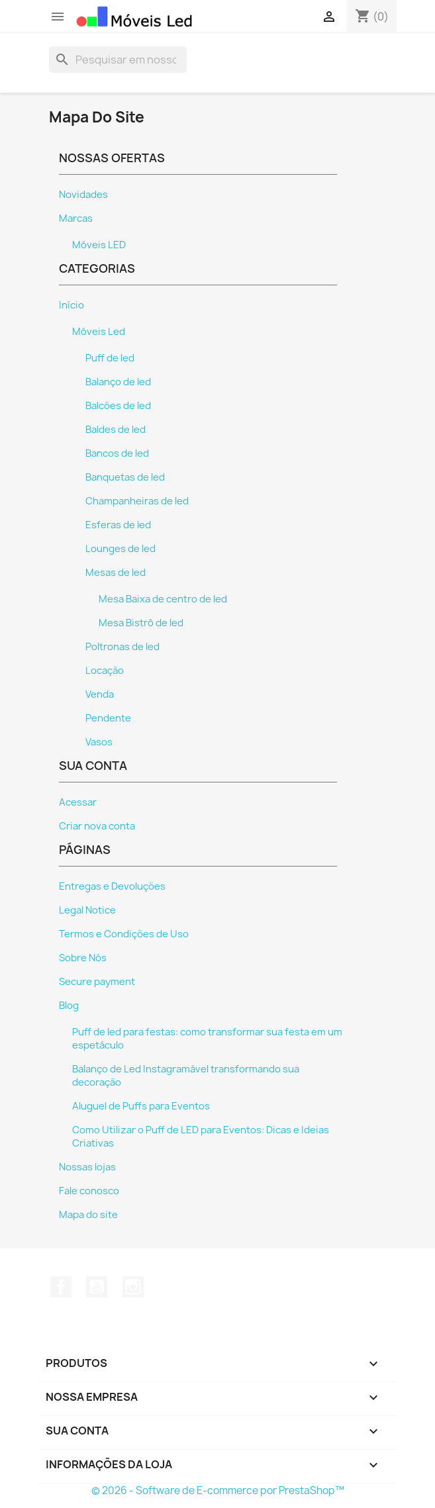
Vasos (99, 742)
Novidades (83, 194)
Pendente (108, 718)
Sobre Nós (83, 958)
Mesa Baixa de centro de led (163, 599)
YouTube (96, 1286)
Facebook (61, 1286)
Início (71, 305)
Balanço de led (118, 382)
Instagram (133, 1286)
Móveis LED (99, 245)
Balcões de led (118, 405)
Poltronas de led (122, 646)
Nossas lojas (87, 1167)
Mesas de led (115, 572)
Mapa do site (88, 1214)
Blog (69, 1005)
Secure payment (97, 981)
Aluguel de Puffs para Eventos (141, 1106)
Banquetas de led (125, 477)
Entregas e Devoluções (112, 886)
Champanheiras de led (137, 501)
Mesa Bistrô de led (141, 623)
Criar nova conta (97, 826)
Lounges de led (120, 548)
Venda (99, 694)
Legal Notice (87, 910)
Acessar (78, 802)
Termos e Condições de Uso (124, 934)
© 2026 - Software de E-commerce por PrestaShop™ (217, 1490)
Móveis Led (98, 331)
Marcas (76, 218)
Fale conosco (89, 1191)
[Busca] (118, 59)
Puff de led (109, 358)
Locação (104, 670)
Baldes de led (115, 429)
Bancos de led (117, 453)
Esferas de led (118, 525)
